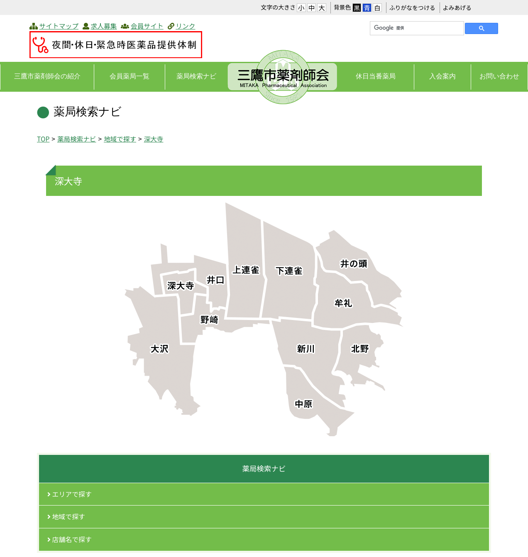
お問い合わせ (499, 76)
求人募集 (103, 26)
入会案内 (442, 76)
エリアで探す (69, 494)
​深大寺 (154, 138)
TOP (43, 138)
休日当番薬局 (376, 76)
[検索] (416, 28)
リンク (185, 26)
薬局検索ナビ (196, 76)
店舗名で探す (69, 539)
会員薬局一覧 (129, 76)
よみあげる (457, 7)
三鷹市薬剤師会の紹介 (47, 76)
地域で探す (120, 138)
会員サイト (147, 26)
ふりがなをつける (412, 7)
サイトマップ (58, 26)
